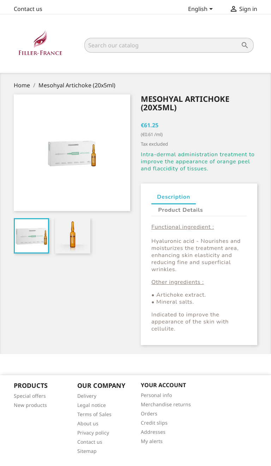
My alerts (152, 441)
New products (30, 405)
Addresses (153, 432)
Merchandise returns (166, 404)
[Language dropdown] (201, 9)
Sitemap (87, 451)
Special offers (30, 395)
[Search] (169, 45)
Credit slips (154, 422)
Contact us (28, 9)
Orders (149, 413)
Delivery (86, 395)
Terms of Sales (94, 414)
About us (87, 423)
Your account (163, 385)
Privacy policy (93, 432)
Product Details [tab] (180, 210)
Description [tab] (173, 197)
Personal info (156, 395)
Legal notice (91, 405)
